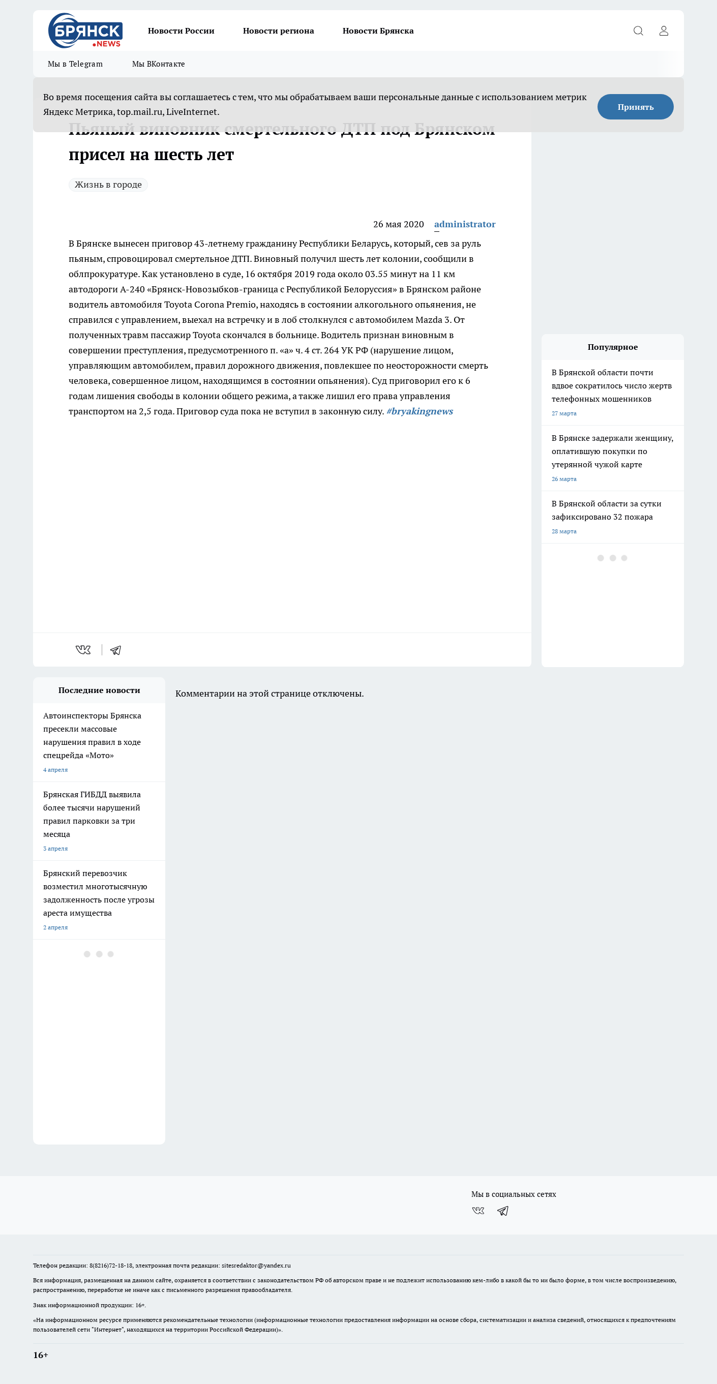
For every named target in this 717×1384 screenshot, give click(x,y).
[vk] (84, 650)
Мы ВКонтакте (159, 64)
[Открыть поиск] (638, 30)
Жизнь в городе (108, 184)
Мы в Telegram (75, 64)
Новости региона (278, 30)
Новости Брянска (378, 30)
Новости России (181, 30)
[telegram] (119, 650)
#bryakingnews (419, 411)
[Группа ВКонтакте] (478, 1210)
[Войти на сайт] (663, 30)
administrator (465, 224)
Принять (636, 107)
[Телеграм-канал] (503, 1210)
